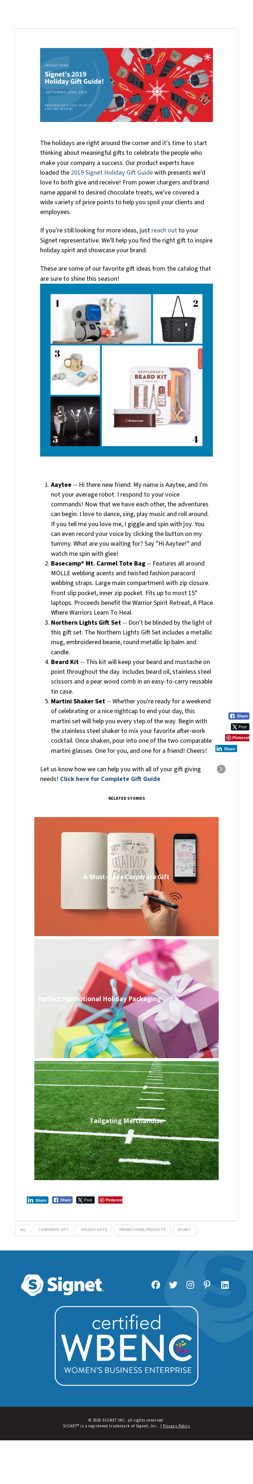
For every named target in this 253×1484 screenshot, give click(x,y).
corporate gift (53, 1229)
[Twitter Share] (85, 1200)
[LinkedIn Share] (37, 1200)
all (23, 1229)
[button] (126, 7)
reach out (164, 230)
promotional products (142, 1229)
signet (184, 1229)
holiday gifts (94, 1229)
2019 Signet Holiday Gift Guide (112, 172)
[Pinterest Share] (110, 1200)
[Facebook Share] (62, 1200)
